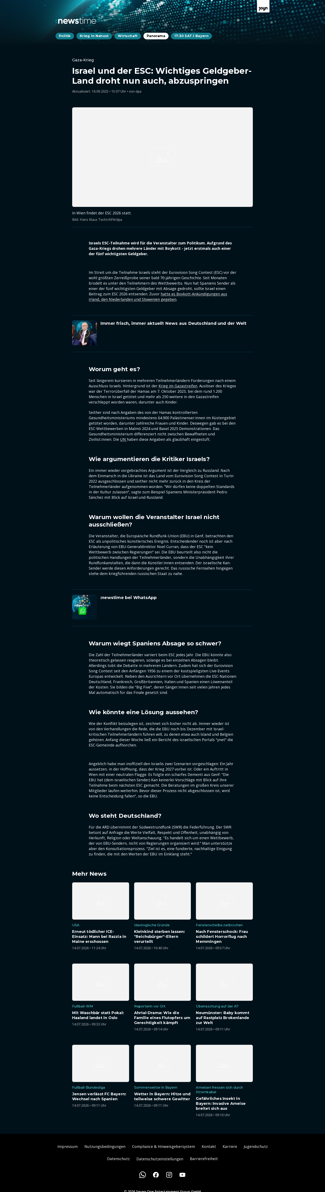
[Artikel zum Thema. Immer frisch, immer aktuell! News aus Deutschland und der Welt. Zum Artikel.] (162, 332)
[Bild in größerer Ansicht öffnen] (162, 157)
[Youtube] (182, 1174)
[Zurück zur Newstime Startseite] (76, 20)
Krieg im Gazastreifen (178, 385)
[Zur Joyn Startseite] (263, 6)
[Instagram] (169, 1174)
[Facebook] (156, 1174)
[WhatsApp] (142, 1174)
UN (123, 439)
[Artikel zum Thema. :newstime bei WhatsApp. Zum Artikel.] (162, 607)
